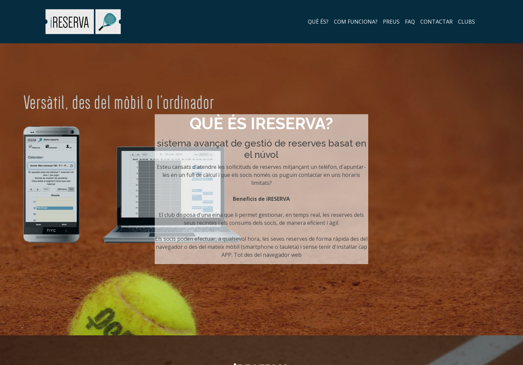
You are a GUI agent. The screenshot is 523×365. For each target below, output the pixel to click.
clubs (466, 21)
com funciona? (356, 21)
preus (391, 21)
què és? (318, 21)
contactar (436, 21)
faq (410, 21)
